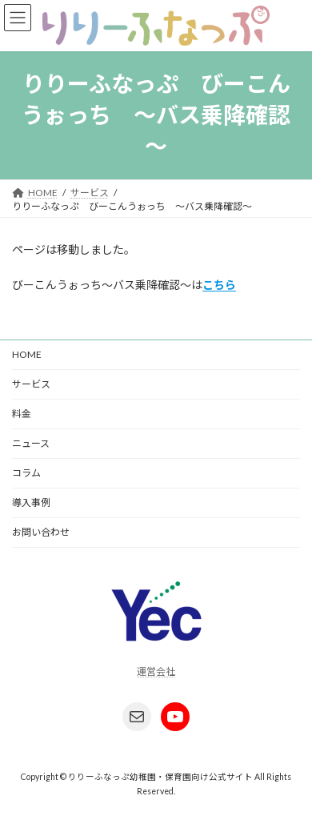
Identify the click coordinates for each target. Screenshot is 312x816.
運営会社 (156, 671)
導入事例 (31, 502)
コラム (26, 473)
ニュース (31, 443)
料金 (21, 414)
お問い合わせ (41, 532)
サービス (31, 384)
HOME (27, 354)
